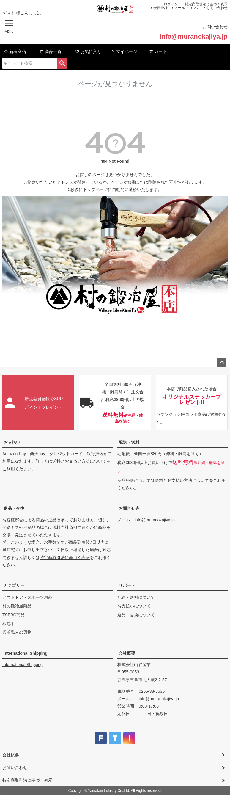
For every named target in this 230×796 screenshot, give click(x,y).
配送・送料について (136, 597)
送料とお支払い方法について (79, 461)
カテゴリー (14, 585)
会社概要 (127, 653)
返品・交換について (136, 614)
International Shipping (26, 653)
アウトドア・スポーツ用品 (27, 597)
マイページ (124, 51)
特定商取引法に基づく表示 (65, 557)
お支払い (12, 442)
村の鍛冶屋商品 (16, 606)
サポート (127, 585)
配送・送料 (129, 442)
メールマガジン (186, 8)
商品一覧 (51, 51)
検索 (62, 63)
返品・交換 (14, 508)
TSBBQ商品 (13, 614)
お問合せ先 (129, 508)
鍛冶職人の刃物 (16, 632)
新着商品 (15, 51)
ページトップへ (221, 362)
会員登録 (160, 8)
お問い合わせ (217, 8)
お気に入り (88, 51)
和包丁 (8, 623)
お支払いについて (134, 606)
